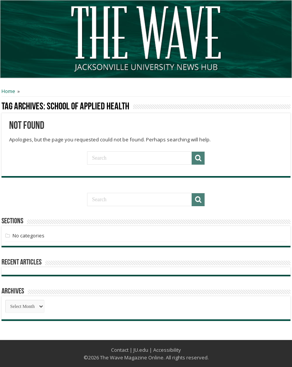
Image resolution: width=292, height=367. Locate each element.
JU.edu (140, 349)
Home (8, 91)
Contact (120, 349)
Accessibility (167, 349)
